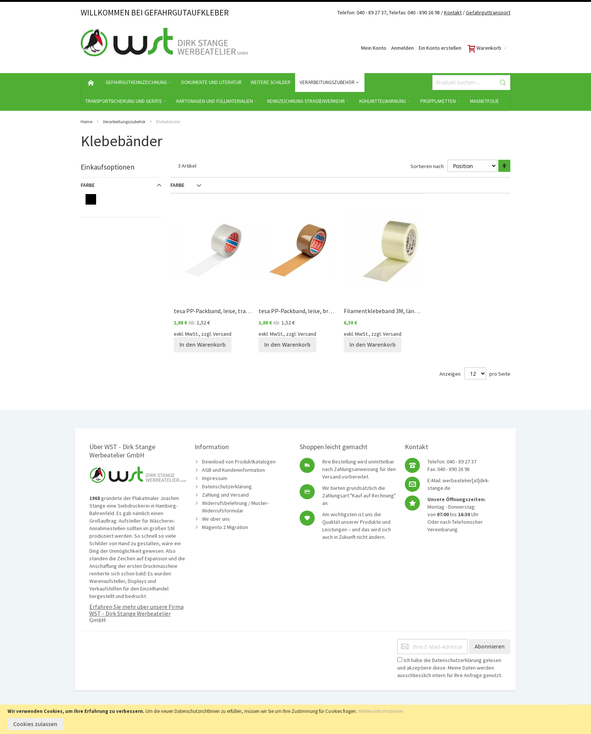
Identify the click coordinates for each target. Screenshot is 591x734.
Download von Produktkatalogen (239, 461)
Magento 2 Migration (225, 527)
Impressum (214, 478)
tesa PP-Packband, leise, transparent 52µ (227, 311)
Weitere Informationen (380, 711)
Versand (222, 333)
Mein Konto (373, 47)
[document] (295, 719)
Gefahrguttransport (488, 12)
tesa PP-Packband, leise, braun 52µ (304, 311)
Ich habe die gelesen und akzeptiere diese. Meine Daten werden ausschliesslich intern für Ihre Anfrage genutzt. (449, 668)
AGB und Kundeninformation (233, 469)
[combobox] (471, 82)
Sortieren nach (427, 165)
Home (86, 121)
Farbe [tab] (177, 185)
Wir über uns (216, 518)
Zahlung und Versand (225, 494)
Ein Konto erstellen (440, 47)
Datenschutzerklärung (227, 486)
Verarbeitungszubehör (124, 121)
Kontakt (453, 12)
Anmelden (402, 47)
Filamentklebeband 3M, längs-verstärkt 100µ (402, 311)
